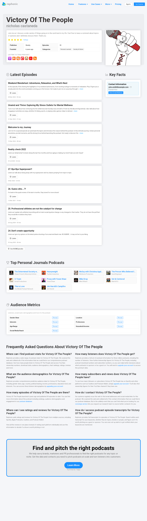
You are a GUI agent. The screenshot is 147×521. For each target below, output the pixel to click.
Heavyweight (52, 272)
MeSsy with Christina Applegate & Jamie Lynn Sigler (91, 272)
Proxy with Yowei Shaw (56, 279)
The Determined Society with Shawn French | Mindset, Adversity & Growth (26, 272)
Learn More (73, 468)
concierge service (81, 404)
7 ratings (25, 40)
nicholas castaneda (22, 26)
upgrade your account (125, 365)
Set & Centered (118, 279)
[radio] (9, 39)
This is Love (19, 286)
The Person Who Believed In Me (123, 272)
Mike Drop (83, 279)
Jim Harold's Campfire (56, 286)
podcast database (26, 401)
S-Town (17, 279)
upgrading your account (58, 386)
